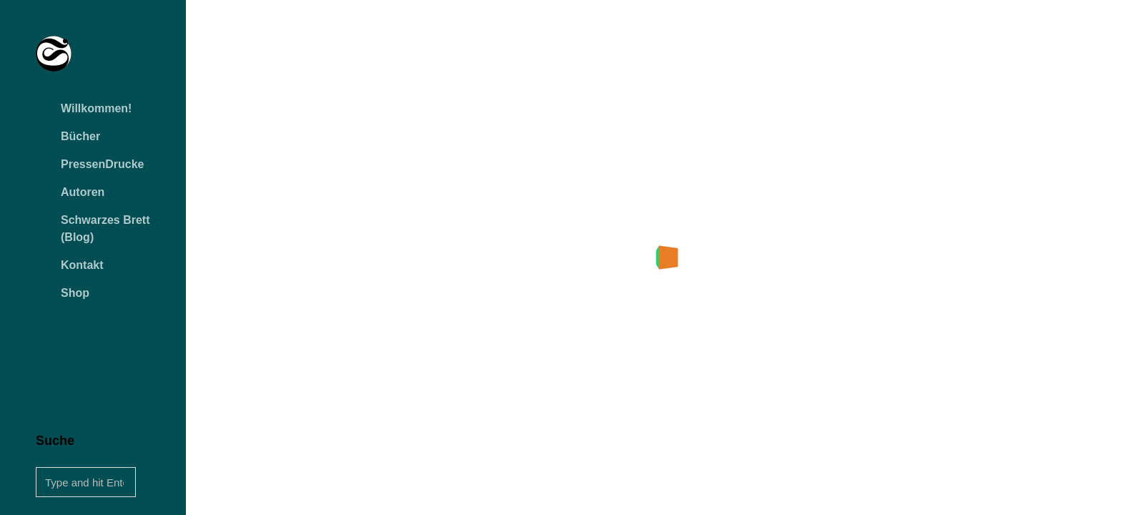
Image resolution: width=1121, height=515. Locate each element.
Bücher (80, 136)
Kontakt (82, 265)
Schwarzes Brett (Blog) (105, 228)
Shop (75, 293)
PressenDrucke (102, 164)
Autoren (82, 192)
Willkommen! (96, 108)
